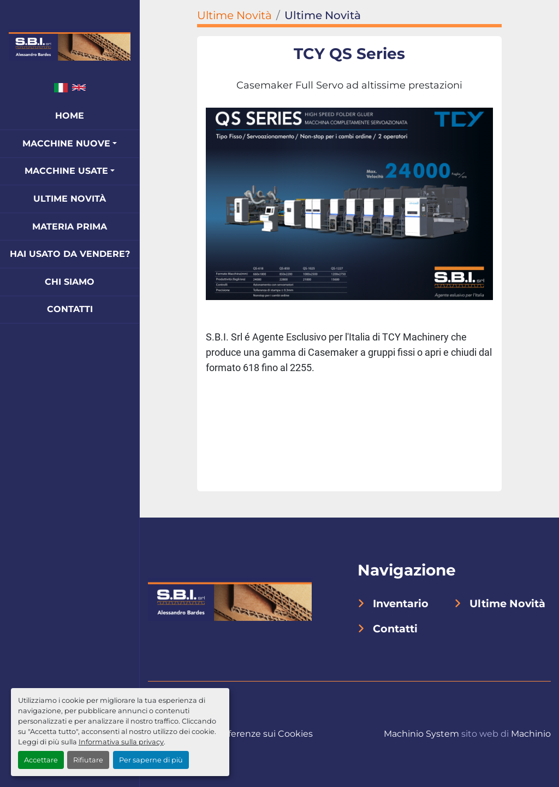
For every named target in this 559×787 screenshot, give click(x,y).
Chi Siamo (69, 282)
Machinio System (421, 734)
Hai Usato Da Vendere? (70, 254)
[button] (69, 143)
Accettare (41, 760)
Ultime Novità (69, 198)
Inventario (401, 603)
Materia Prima (69, 226)
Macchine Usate (66, 171)
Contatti (70, 309)
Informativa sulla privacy (121, 742)
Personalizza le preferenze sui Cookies (230, 734)
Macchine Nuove (66, 143)
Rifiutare (88, 760)
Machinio (531, 734)
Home (69, 115)
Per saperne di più (151, 760)
